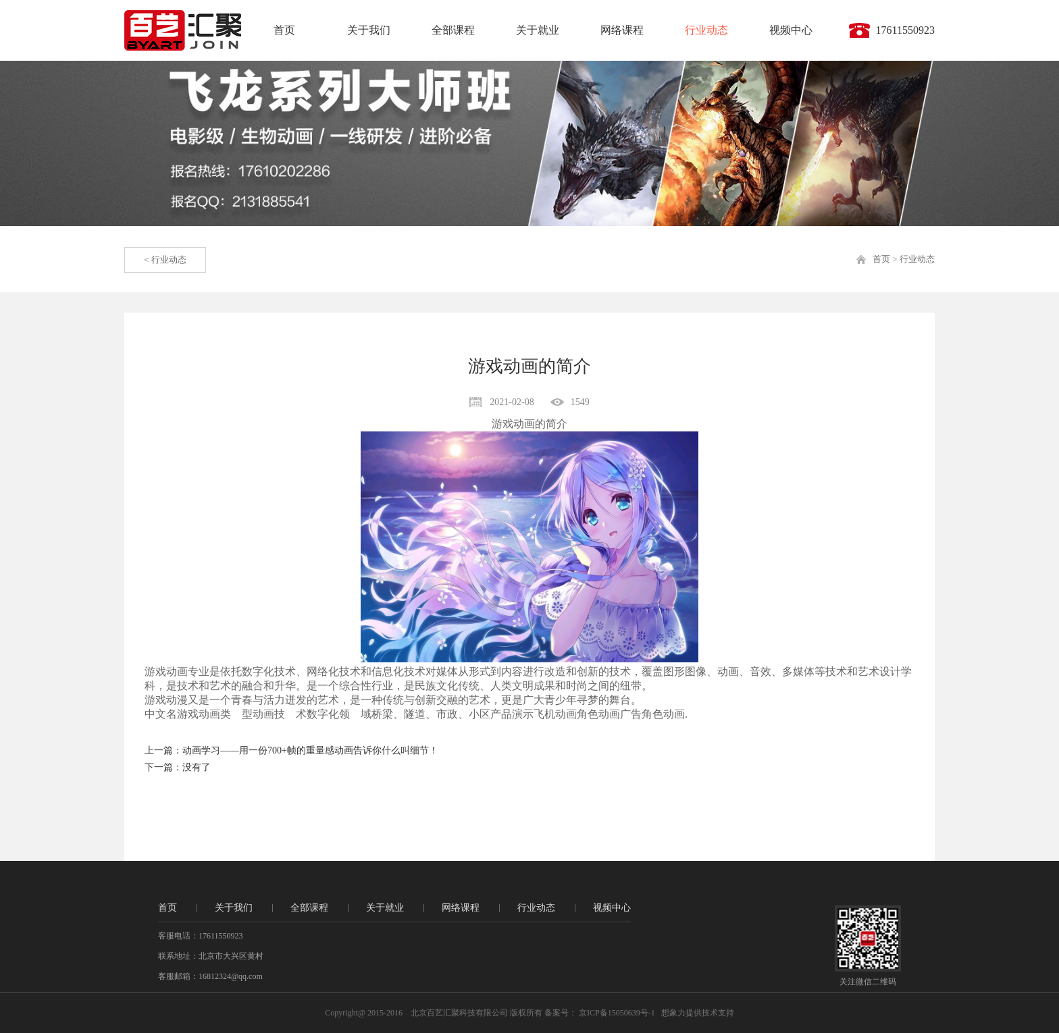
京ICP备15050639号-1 (616, 1012)
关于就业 (537, 30)
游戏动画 (513, 423)
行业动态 (706, 30)
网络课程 (622, 30)
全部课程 (453, 30)
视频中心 (790, 30)
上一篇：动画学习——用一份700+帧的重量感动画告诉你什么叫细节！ (291, 750)
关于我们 (368, 30)
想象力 (673, 1012)
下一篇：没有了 (178, 767)
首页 (284, 30)
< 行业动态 (165, 260)
